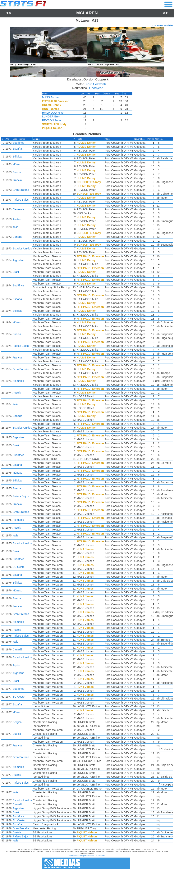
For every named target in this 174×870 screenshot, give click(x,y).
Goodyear (96, 88)
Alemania (18, 209)
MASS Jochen (51, 97)
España (17, 148)
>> (165, 13)
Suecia (17, 172)
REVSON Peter (51, 120)
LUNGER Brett (51, 116)
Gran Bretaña (21, 189)
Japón (16, 665)
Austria (17, 219)
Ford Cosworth (96, 84)
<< (8, 13)
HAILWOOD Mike (53, 112)
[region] (87, 52)
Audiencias (100, 855)
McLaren (87, 13)
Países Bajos (21, 199)
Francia (17, 180)
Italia (15, 227)
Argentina (19, 260)
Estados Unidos (22, 248)
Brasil (16, 271)
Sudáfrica (18, 142)
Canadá (17, 236)
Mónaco (17, 164)
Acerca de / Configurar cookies (81, 855)
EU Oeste (19, 566)
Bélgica (17, 156)
